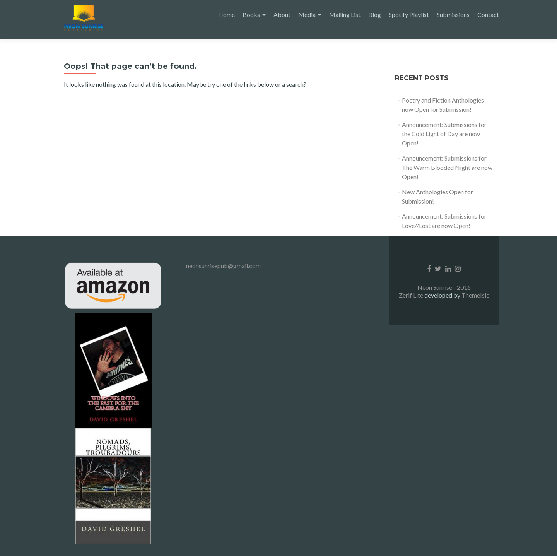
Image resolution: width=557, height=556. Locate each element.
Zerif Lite (411, 295)
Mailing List (345, 14)
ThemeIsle (475, 295)
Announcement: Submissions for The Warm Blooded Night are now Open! (447, 167)
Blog (374, 14)
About (281, 14)
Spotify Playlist (409, 14)
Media (307, 14)
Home (226, 14)
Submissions (453, 14)
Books (251, 14)
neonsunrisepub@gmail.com (223, 265)
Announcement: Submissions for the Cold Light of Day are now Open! (444, 134)
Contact (488, 14)
